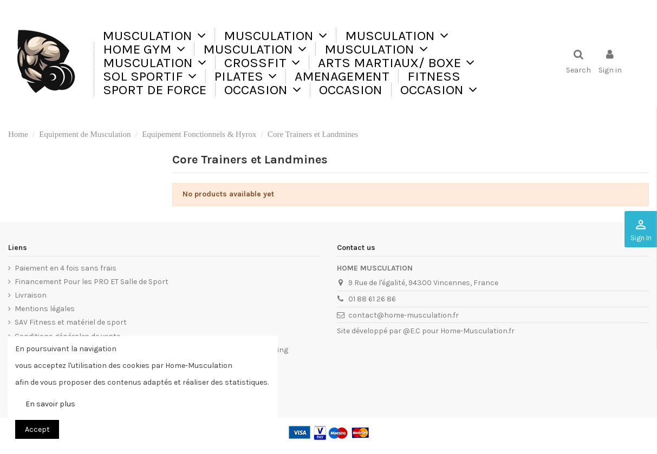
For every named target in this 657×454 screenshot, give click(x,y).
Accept (37, 429)
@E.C (411, 330)
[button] (275, 35)
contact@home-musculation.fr (403, 315)
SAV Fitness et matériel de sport (71, 322)
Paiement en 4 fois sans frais (65, 268)
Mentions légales (45, 308)
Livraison (31, 295)
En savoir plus (50, 404)
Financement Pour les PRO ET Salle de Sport (91, 281)
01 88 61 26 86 (372, 299)
